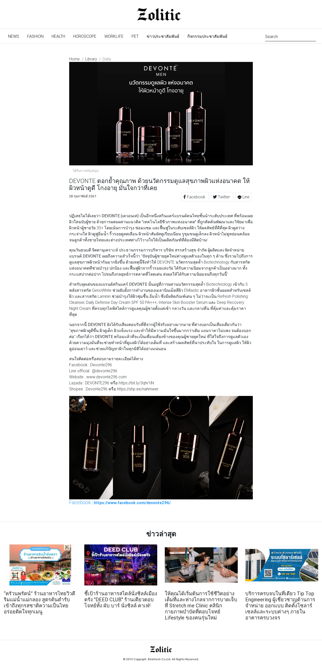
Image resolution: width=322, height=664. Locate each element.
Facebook (194, 196)
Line (243, 196)
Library (91, 58)
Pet (135, 36)
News (15, 36)
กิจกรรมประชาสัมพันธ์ (207, 36)
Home (74, 58)
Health (58, 36)
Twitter (222, 196)
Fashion (35, 36)
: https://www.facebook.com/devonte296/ (120, 502)
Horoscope (84, 36)
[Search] (290, 36)
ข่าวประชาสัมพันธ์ (163, 36)
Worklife (114, 36)
